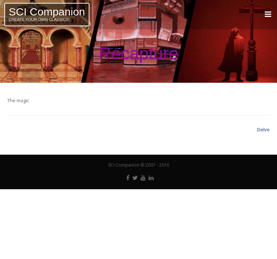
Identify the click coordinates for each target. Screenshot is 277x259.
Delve (263, 129)
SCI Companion (47, 12)
